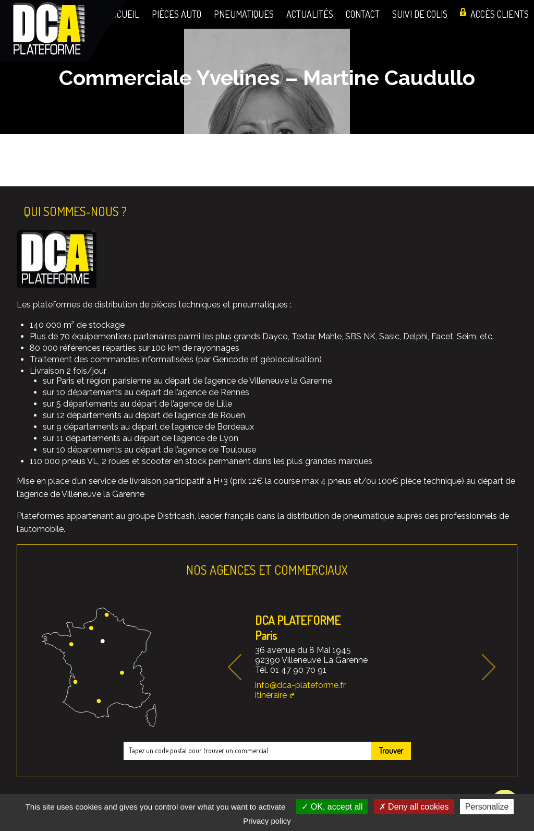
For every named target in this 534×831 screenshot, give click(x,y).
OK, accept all (331, 806)
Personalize (487, 806)
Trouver (391, 750)
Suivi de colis (419, 14)
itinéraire (271, 695)
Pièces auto (176, 14)
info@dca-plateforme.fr (300, 685)
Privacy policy (267, 820)
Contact (363, 14)
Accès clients (499, 14)
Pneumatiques (244, 14)
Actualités (309, 14)
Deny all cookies (414, 806)
